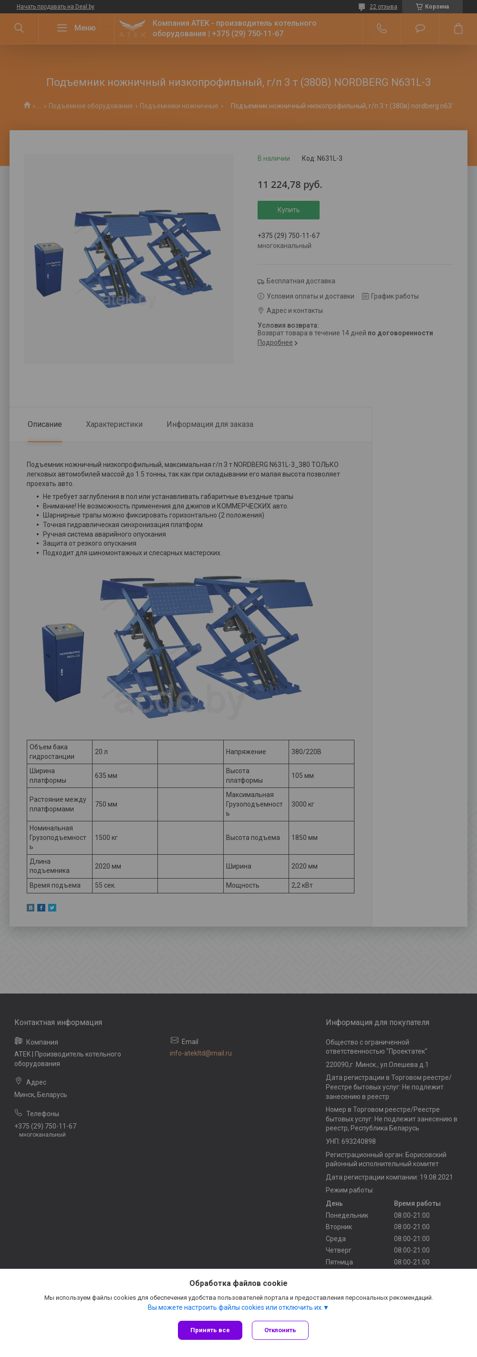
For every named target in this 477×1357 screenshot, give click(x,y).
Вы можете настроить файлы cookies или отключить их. (235, 1307)
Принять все (210, 1330)
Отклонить (280, 1330)
